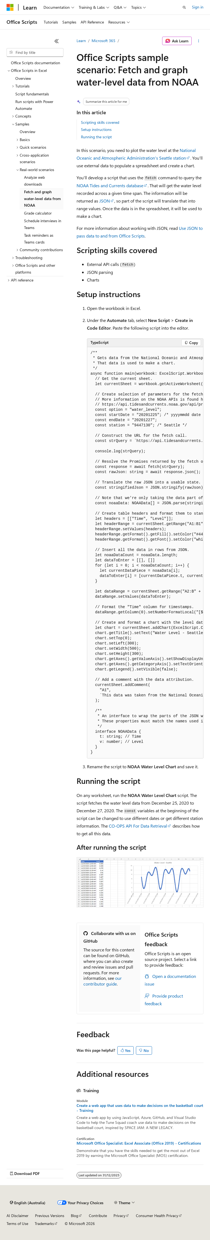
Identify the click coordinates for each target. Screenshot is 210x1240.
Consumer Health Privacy (157, 1215)
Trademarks (44, 1223)
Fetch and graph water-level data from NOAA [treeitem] (42, 198)
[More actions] (198, 41)
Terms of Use (17, 1223)
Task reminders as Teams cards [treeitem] (38, 239)
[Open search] (184, 7)
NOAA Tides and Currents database (110, 185)
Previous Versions (49, 1215)
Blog (74, 1215)
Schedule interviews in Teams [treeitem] (42, 224)
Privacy (119, 1215)
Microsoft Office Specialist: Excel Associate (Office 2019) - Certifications (139, 1143)
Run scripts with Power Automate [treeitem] (34, 105)
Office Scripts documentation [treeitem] (35, 62)
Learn (81, 40)
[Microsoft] (10, 7)
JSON (104, 201)
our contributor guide (102, 981)
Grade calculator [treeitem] (38, 213)
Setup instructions (96, 129)
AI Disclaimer (17, 1215)
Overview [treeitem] (23, 78)
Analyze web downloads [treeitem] (34, 181)
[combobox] (35, 52)
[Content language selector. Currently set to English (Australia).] (28, 1202)
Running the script (96, 136)
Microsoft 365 (103, 40)
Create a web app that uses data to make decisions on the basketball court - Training (140, 1108)
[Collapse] (56, 41)
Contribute (98, 1215)
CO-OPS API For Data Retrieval (138, 826)
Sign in (197, 7)
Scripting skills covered (100, 122)
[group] (145, 553)
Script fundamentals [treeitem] (32, 93)
